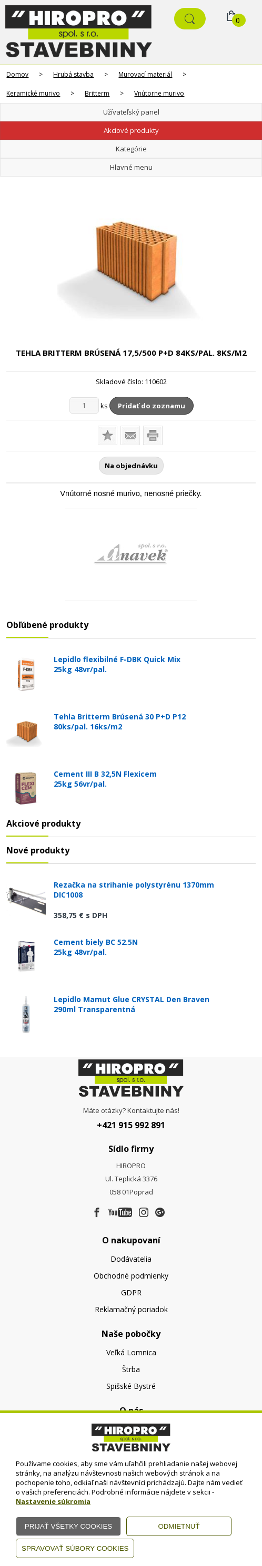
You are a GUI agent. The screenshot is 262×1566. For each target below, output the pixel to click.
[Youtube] (120, 1213)
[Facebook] (97, 1213)
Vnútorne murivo (159, 93)
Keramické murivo (33, 93)
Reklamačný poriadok (131, 1309)
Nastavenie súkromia (53, 1501)
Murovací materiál (145, 74)
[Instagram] (143, 1213)
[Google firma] (160, 1213)
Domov (17, 74)
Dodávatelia (131, 1259)
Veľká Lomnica (131, 1352)
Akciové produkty (131, 130)
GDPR (131, 1292)
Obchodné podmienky (131, 1276)
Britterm (97, 93)
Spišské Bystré (131, 1386)
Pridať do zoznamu (151, 405)
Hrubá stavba (73, 74)
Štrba (131, 1369)
